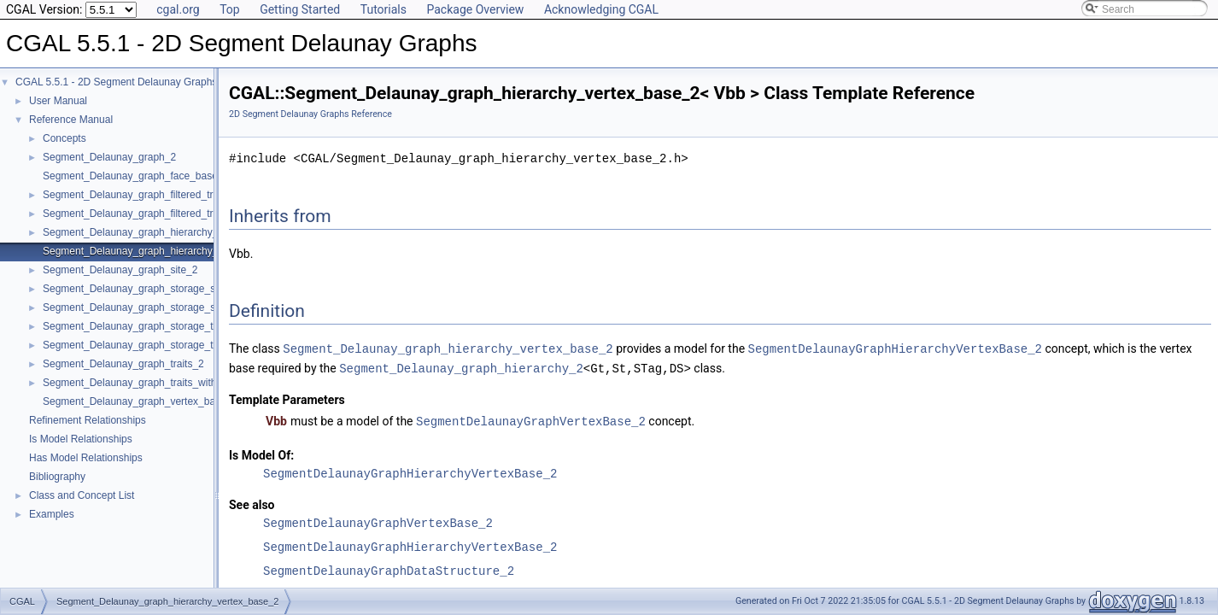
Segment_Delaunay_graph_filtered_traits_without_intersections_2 (192, 214)
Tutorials (383, 9)
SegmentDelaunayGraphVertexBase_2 (531, 419)
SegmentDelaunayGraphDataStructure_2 (388, 568)
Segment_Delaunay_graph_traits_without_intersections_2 (174, 383)
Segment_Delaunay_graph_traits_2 (123, 364)
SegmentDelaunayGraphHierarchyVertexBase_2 (894, 348)
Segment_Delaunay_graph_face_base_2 (136, 176)
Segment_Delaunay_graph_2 (109, 157)
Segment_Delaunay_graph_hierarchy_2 (133, 232)
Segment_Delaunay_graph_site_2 (120, 270)
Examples (51, 514)
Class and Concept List (81, 495)
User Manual (58, 101)
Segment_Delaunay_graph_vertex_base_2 (140, 401)
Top (230, 9)
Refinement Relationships (87, 420)
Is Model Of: (261, 453)
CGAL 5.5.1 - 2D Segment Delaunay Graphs (116, 82)
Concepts (64, 138)
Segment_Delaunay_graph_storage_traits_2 (143, 326)
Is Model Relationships (80, 439)
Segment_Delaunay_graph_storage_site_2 (140, 289)
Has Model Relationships (86, 458)
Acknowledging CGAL (601, 9)
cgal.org (177, 9)
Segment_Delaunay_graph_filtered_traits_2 (142, 195)
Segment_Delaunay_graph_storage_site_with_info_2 (163, 307)
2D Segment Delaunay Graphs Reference (310, 114)
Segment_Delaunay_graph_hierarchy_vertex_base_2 (164, 251)
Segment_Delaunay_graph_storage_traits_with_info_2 (166, 345)
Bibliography (57, 477)
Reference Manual (71, 120)
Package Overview (475, 9)
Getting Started (300, 9)
